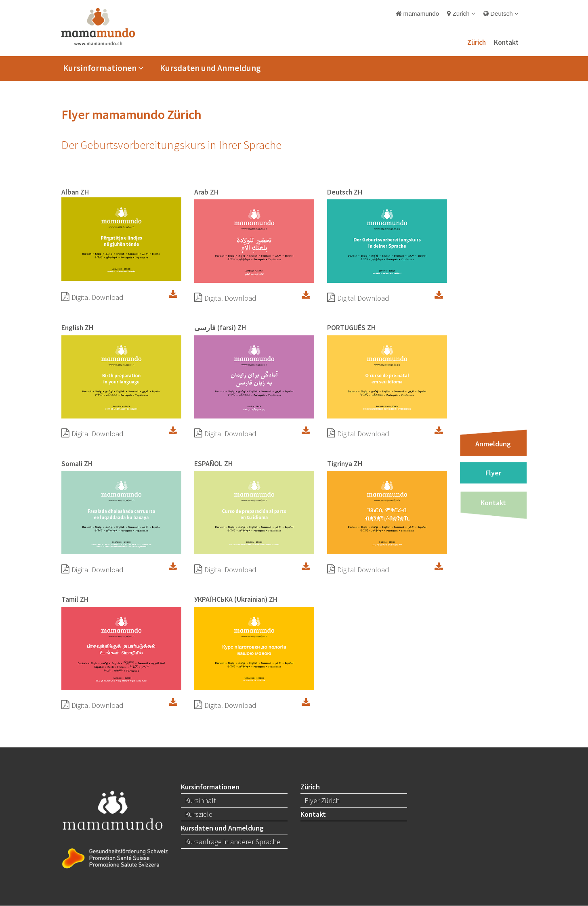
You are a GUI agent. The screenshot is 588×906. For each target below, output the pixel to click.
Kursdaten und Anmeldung (210, 68)
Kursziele (198, 814)
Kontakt (506, 42)
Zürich (461, 13)
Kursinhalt (200, 800)
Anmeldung (493, 444)
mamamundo (417, 13)
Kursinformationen (103, 68)
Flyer (493, 473)
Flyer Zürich (322, 800)
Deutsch (501, 13)
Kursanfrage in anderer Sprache (232, 841)
